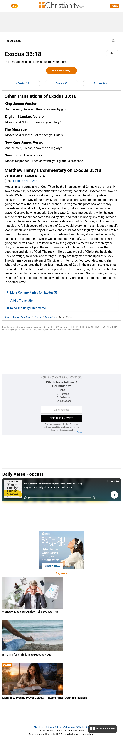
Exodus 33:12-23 (24, 181)
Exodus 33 (61, 83)
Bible (7, 317)
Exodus (37, 317)
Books (21, 317)
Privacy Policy (53, 727)
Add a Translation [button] (20, 300)
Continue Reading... (61, 70)
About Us (39, 727)
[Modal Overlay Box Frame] (61, 404)
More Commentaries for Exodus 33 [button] (32, 292)
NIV (112, 53)
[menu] (5, 6)
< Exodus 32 (22, 83)
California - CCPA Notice (76, 727)
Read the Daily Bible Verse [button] (26, 308)
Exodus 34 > (100, 83)
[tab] (61, 292)
